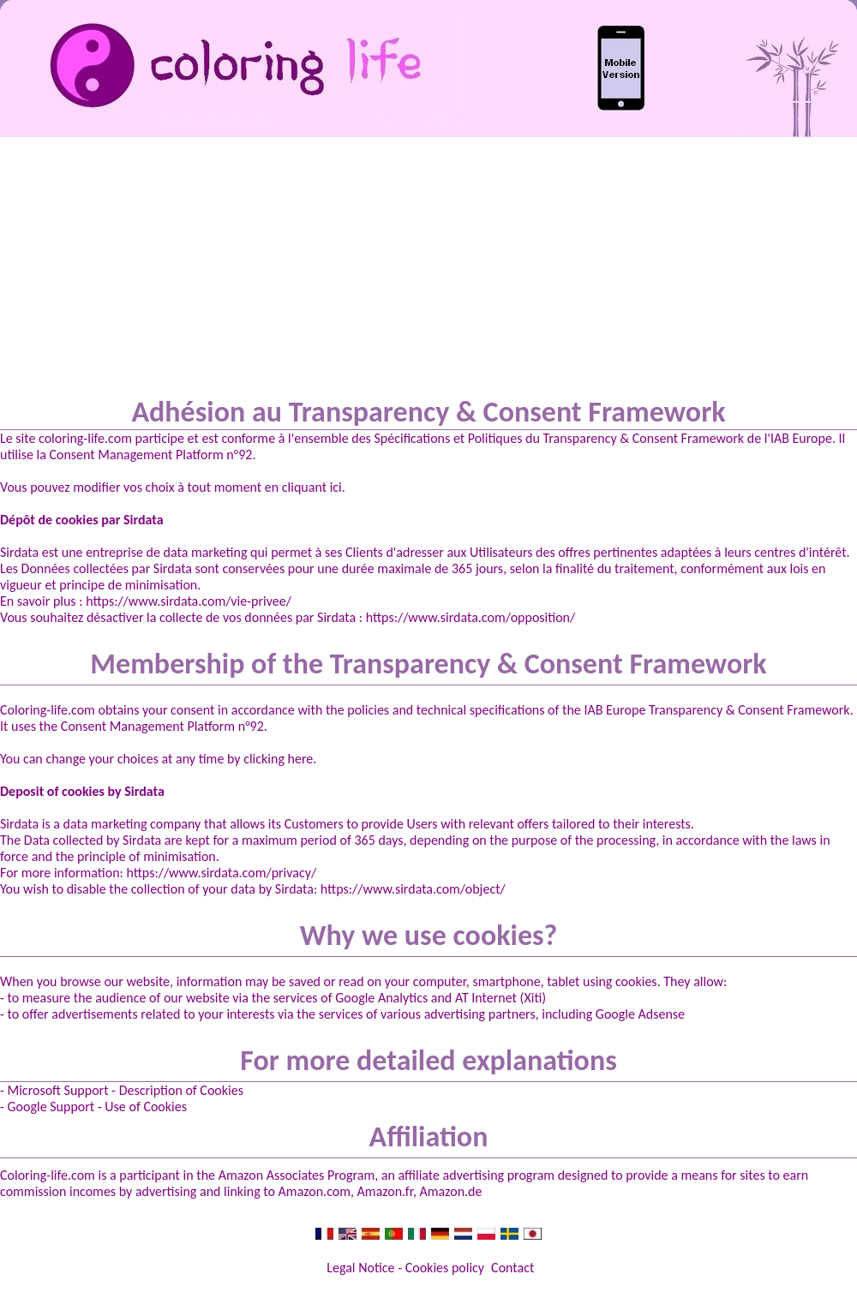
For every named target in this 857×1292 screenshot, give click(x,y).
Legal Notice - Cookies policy (405, 1267)
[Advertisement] (428, 266)
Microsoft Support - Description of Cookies (125, 1090)
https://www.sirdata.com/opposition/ (470, 617)
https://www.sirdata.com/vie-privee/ (188, 601)
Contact (512, 1267)
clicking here (278, 759)
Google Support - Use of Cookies (97, 1106)
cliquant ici (312, 487)
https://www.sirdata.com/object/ (413, 889)
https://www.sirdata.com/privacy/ (221, 872)
